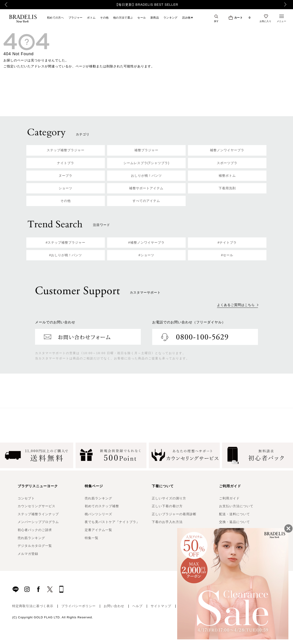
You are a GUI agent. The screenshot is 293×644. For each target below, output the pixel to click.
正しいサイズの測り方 (169, 498)
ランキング (170, 17)
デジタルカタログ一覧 (35, 546)
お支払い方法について (236, 506)
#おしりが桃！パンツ (65, 255)
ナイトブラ (65, 163)
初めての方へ (55, 17)
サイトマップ (161, 606)
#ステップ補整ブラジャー (66, 242)
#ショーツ (146, 255)
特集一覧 (91, 538)
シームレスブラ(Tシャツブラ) (146, 163)
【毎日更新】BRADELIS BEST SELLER (146, 4)
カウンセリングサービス (36, 506)
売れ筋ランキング (31, 538)
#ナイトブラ (227, 242)
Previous (4, 4)
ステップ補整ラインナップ (38, 514)
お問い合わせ (114, 606)
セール (141, 17)
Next (287, 4)
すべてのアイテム (146, 201)
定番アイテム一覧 (98, 530)
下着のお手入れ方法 (167, 522)
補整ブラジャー (146, 150)
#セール (227, 255)
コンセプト (26, 498)
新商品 (154, 17)
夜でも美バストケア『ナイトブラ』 (112, 522)
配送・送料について (234, 514)
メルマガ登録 (28, 554)
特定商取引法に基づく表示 (32, 606)
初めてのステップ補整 (102, 506)
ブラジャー (75, 17)
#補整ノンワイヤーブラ (146, 242)
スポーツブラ (227, 163)
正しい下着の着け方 (167, 506)
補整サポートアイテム (146, 188)
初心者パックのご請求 (35, 530)
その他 (104, 17)
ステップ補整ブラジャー (65, 150)
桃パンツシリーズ (98, 514)
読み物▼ (187, 17)
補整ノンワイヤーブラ (227, 150)
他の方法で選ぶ (123, 17)
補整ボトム (227, 175)
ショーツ (65, 188)
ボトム (91, 17)
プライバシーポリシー (78, 606)
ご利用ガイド (229, 498)
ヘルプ (137, 606)
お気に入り (265, 21)
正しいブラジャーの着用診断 (174, 514)
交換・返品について (234, 522)
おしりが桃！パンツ (146, 175)
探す (216, 21)
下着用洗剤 (227, 188)
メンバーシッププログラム (38, 522)
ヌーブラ (65, 175)
